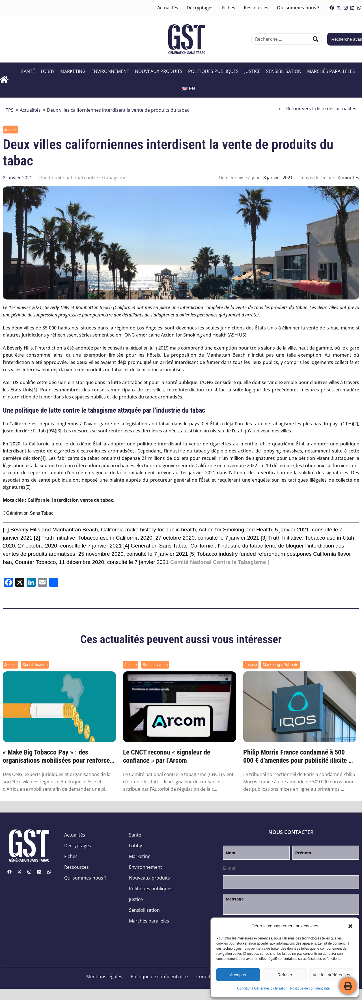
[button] (350, 926)
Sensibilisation (283, 71)
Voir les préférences (331, 974)
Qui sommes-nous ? (298, 8)
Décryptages (200, 8)
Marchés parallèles (331, 71)
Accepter (238, 974)
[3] (58, 430)
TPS (10, 110)
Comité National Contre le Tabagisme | (219, 562)
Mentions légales (104, 976)
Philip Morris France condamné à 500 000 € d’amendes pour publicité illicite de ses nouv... (299, 756)
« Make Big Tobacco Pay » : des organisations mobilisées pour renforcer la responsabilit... (57, 756)
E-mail (229, 868)
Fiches (228, 8)
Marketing (73, 71)
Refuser (284, 974)
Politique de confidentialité (309, 988)
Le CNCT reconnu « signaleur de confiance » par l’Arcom (166, 756)
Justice (252, 71)
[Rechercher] (315, 39)
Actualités (167, 8)
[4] (43, 458)
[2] (355, 423)
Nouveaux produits (158, 71)
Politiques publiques (213, 71)
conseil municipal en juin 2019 (138, 348)
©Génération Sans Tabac (28, 513)
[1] (34, 389)
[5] (28, 487)
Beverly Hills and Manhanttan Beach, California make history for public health (103, 530)
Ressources (256, 8)
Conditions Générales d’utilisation (262, 988)
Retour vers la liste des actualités (317, 109)
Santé (28, 71)
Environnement (110, 71)
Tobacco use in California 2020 (115, 538)
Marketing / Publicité (280, 664)
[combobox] (282, 39)
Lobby (48, 71)
